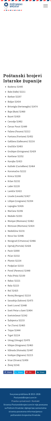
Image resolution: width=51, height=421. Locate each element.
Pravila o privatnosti (20, 401)
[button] (45, 5)
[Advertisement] (25, 42)
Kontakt (36, 401)
